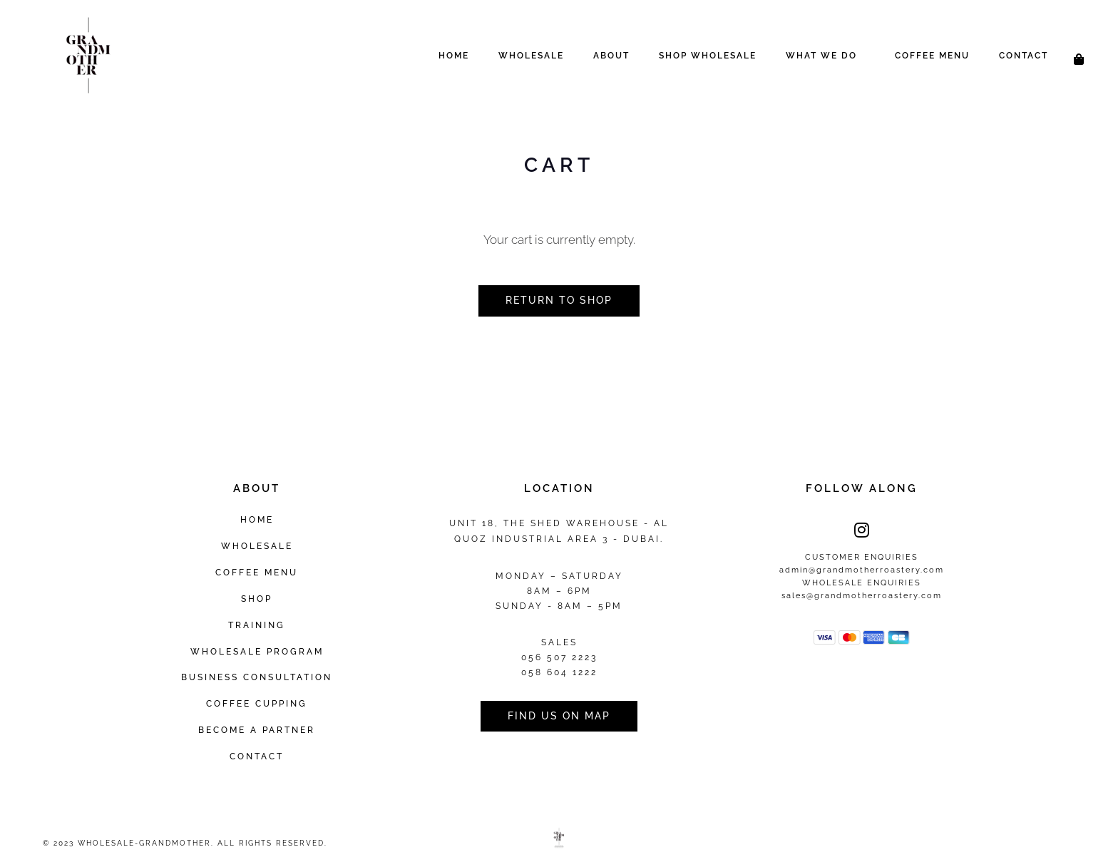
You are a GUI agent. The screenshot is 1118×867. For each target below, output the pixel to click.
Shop (256, 598)
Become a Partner (256, 729)
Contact (1023, 56)
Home (454, 56)
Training (256, 625)
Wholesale (531, 56)
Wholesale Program (257, 651)
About (611, 56)
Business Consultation (256, 677)
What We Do (821, 56)
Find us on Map (559, 716)
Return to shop (559, 300)
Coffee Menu (932, 56)
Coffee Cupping (256, 703)
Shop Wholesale (708, 56)
